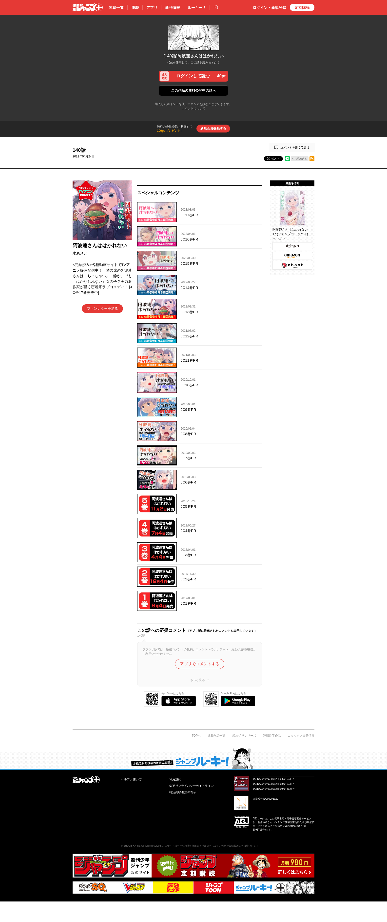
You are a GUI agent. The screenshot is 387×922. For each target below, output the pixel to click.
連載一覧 (116, 7)
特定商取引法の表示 (182, 792)
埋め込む (301, 158)
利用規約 (175, 779)
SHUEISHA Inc (131, 845)
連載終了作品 (272, 735)
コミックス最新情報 (301, 735)
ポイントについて (193, 108)
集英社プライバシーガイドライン (191, 786)
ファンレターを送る (102, 308)
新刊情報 (172, 7)
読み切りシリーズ (244, 735)
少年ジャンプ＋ (88, 7)
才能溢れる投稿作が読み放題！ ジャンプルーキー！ (193, 758)
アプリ (151, 7)
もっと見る (197, 680)
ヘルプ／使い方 (131, 779)
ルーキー (197, 7)
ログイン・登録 (269, 7)
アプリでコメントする (199, 664)
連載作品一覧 (216, 735)
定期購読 (302, 7)
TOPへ (196, 735)
